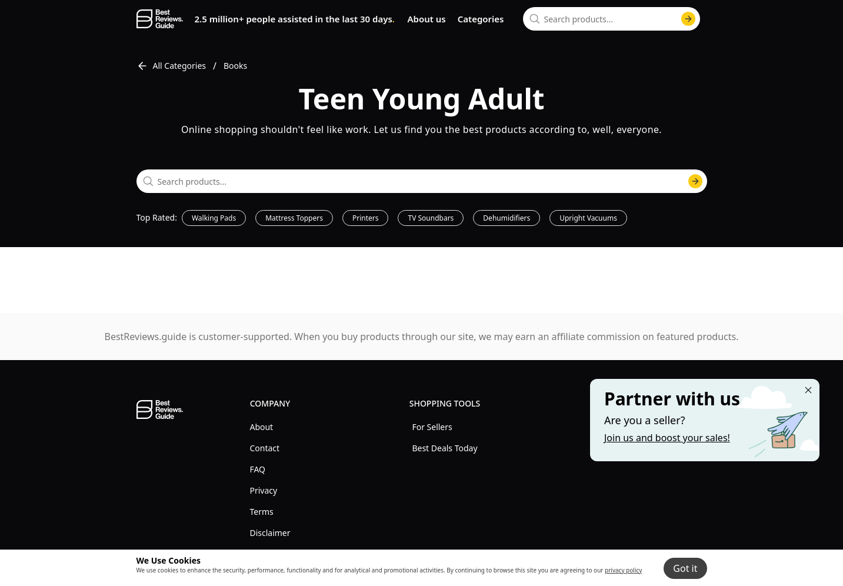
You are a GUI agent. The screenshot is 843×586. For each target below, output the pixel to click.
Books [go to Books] (235, 65)
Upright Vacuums (588, 218)
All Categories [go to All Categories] (171, 66)
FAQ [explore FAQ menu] (257, 469)
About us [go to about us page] (426, 19)
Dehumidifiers (506, 218)
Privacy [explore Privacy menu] (263, 490)
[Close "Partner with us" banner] (808, 390)
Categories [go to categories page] (481, 19)
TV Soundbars (431, 218)
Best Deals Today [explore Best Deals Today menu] (444, 448)
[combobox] (611, 19)
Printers (365, 218)
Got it (685, 568)
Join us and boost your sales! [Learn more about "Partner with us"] (667, 437)
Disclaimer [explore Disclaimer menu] (269, 532)
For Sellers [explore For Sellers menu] (432, 426)
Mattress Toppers (294, 218)
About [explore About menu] (261, 426)
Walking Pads (214, 218)
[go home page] (159, 18)
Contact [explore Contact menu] (264, 448)
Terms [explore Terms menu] (261, 511)
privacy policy (623, 570)
